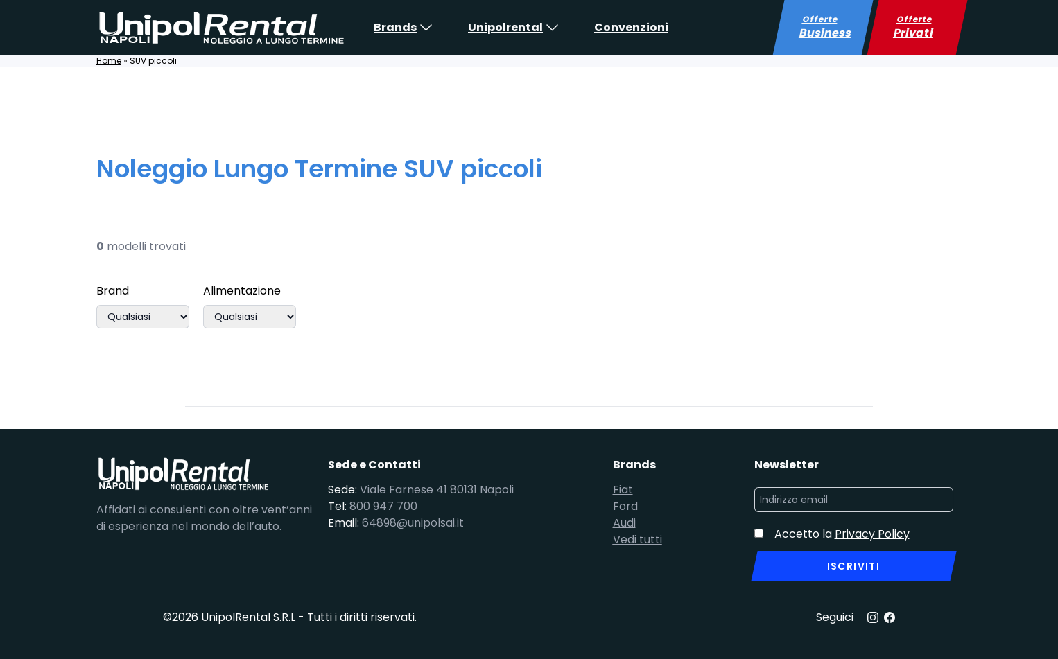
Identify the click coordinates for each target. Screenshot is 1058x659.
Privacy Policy (872, 534)
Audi (624, 523)
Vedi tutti (637, 539)
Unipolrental (505, 27)
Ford (625, 506)
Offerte (825, 27)
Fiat (623, 490)
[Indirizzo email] (853, 499)
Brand (112, 291)
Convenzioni (631, 27)
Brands (395, 27)
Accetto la (842, 534)
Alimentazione (242, 291)
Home (108, 61)
